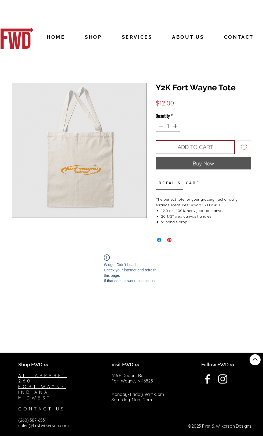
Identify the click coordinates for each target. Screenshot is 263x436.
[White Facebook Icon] (207, 379)
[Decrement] (160, 126)
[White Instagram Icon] (223, 379)
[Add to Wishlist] (244, 147)
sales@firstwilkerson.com (43, 425)
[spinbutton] (168, 126)
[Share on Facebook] (159, 240)
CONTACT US (41, 409)
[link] (169, 182)
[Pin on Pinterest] (169, 240)
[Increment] (176, 126)
